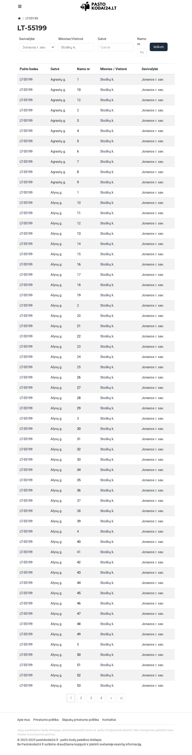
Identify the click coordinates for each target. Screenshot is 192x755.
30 (79, 429)
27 (79, 388)
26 (79, 377)
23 (79, 347)
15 (79, 254)
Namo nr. (141, 41)
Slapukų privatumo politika (80, 720)
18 (79, 285)
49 (79, 634)
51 (79, 665)
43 (79, 573)
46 (79, 603)
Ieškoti (159, 47)
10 (79, 90)
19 (79, 295)
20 (79, 316)
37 (79, 501)
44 (79, 583)
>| (121, 698)
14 (79, 244)
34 (79, 470)
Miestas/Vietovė (70, 39)
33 (79, 460)
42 (79, 562)
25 (79, 367)
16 (79, 264)
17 (79, 275)
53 (79, 686)
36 (79, 490)
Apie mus (23, 720)
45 (79, 593)
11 (79, 213)
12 (79, 100)
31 (79, 439)
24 (79, 357)
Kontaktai (109, 720)
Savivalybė (27, 39)
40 (79, 542)
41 (79, 552)
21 (79, 326)
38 (79, 511)
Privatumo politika (46, 720)
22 (79, 336)
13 (79, 234)
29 (79, 408)
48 (79, 624)
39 (79, 521)
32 (79, 449)
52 (79, 675)
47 (79, 614)
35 (79, 480)
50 (79, 655)
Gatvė (102, 39)
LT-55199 (26, 79)
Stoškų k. (107, 79)
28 (79, 398)
